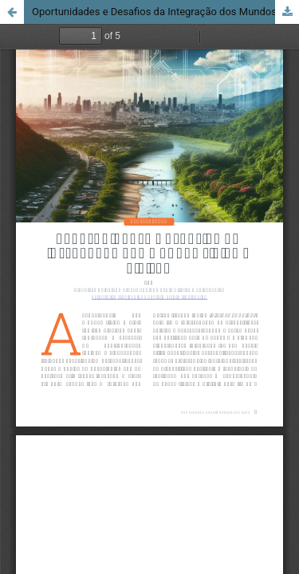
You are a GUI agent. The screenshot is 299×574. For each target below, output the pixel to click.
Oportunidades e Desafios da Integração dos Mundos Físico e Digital (165, 12)
